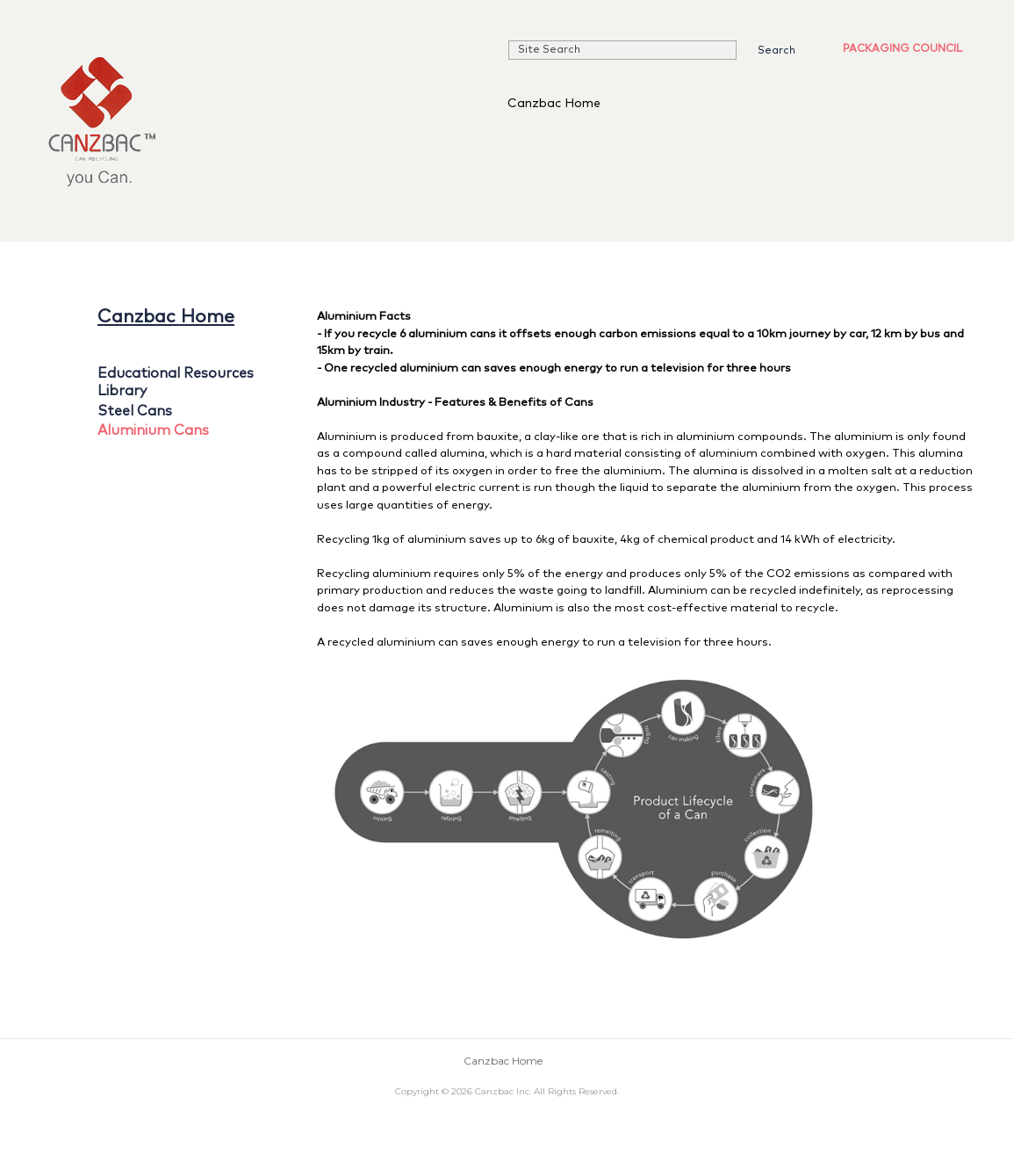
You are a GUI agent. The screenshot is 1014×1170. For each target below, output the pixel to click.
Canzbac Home (553, 104)
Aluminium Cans (153, 430)
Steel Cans (134, 411)
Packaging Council (902, 49)
